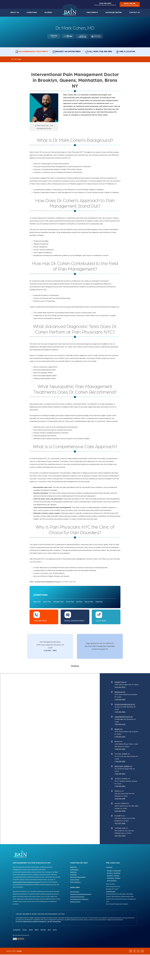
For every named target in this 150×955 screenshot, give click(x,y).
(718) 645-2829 (120, 737)
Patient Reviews (75, 902)
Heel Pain (99, 602)
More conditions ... (75, 882)
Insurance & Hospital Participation (80, 894)
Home (70, 12)
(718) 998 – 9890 (50, 651)
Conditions (30, 13)
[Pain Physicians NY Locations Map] (50, 759)
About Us (14, 13)
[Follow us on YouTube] (142, 951)
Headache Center (115, 13)
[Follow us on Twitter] (138, 951)
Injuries (46, 13)
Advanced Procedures (77, 897)
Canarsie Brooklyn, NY (124, 717)
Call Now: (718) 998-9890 (102, 52)
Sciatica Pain (74, 870)
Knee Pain (70, 602)
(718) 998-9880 (120, 762)
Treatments (95, 13)
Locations (101, 621)
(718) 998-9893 (120, 774)
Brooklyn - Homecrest (114, 871)
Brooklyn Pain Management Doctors (48, 582)
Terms (31, 930)
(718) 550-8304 (120, 712)
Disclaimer (75, 666)
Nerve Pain (89, 602)
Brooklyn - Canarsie (113, 876)
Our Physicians (74, 892)
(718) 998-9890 (104, 4)
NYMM (19, 951)
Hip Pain (79, 602)
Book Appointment (74, 621)
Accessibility (16, 930)
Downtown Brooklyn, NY (125, 705)
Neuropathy (81, 877)
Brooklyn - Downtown (113, 873)
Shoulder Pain (58, 602)
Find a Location (131, 52)
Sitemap (43, 930)
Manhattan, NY (121, 682)
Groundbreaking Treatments (30, 52)
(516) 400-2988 (120, 799)
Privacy (24, 930)
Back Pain (37, 602)
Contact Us (135, 13)
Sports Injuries (74, 880)
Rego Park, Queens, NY (123, 767)
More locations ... (112, 881)
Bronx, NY (118, 729)
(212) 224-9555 (120, 687)
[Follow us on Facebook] (134, 951)
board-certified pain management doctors (26, 882)
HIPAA (37, 930)
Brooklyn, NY (120, 692)
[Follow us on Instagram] (130, 951)
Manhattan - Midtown (113, 878)
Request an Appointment (67, 52)
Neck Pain (47, 602)
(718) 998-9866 (120, 786)
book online (129, 4)
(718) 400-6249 (120, 725)
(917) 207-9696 (120, 824)
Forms (55, 930)
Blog (49, 930)
